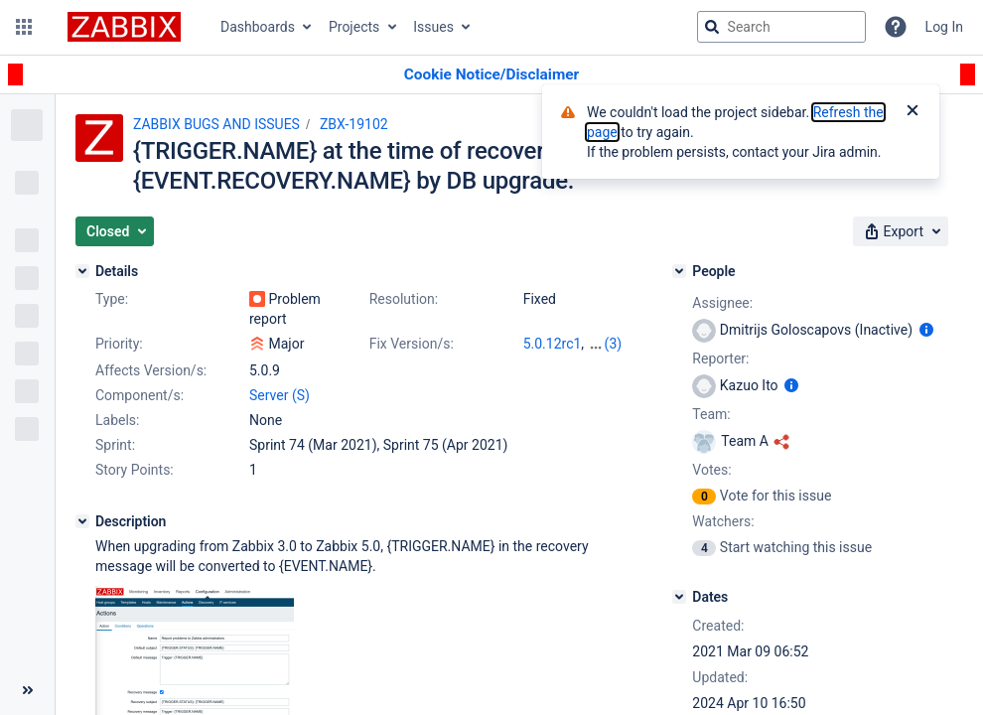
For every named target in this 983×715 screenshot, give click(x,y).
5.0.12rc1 (552, 344)
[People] (679, 271)
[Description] (82, 521)
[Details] (82, 271)
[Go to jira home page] (124, 27)
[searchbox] (781, 27)
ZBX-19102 (354, 124)
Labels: (117, 420)
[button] (24, 27)
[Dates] (679, 597)
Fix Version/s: (411, 344)
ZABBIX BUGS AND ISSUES (216, 124)
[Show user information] (926, 330)
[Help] (896, 27)
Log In (944, 27)
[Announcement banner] (491, 75)
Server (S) (279, 395)
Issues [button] (433, 27)
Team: (711, 414)
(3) (614, 344)
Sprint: (115, 445)
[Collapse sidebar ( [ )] (27, 690)
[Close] (912, 112)
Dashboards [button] (257, 27)
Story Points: (134, 470)
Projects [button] (354, 27)
